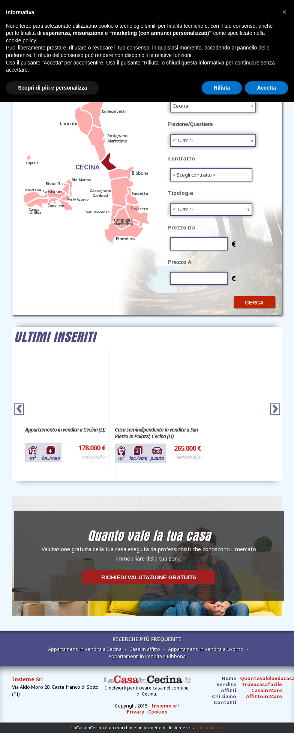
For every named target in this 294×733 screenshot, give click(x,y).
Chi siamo (224, 696)
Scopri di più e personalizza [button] (52, 88)
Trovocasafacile (262, 684)
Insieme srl (165, 706)
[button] (284, 12)
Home (229, 678)
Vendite (226, 684)
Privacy (135, 712)
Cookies (157, 712)
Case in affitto (144, 649)
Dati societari (209, 727)
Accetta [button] (266, 88)
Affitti (228, 690)
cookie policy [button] (21, 40)
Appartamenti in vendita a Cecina (85, 649)
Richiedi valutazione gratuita (148, 577)
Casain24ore (266, 690)
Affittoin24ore (264, 696)
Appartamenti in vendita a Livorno (205, 649)
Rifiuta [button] (222, 88)
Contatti (225, 702)
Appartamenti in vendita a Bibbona (147, 656)
